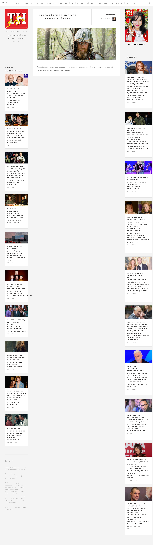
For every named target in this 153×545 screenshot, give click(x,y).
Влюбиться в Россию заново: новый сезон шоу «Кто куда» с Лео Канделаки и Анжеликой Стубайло (16, 135)
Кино (18, 3)
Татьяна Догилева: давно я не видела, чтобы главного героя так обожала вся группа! (16, 215)
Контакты (131, 3)
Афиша (90, 3)
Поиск (142, 3)
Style (80, 3)
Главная (6, 3)
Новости (51, 3)
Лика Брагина (106, 18)
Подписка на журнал (136, 44)
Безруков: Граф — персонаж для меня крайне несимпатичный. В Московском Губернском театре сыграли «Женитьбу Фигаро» (16, 175)
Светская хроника (34, 3)
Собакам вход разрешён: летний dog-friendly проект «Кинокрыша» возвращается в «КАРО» (16, 253)
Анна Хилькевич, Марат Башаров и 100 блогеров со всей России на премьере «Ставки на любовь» (16, 397)
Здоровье (102, 3)
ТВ (72, 3)
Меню (149, 3)
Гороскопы (116, 3)
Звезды (64, 3)
